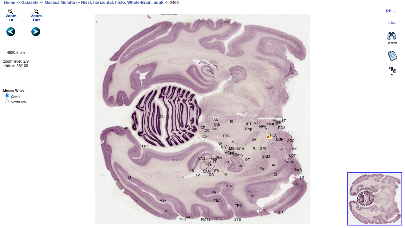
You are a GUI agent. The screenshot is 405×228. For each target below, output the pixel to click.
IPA (213, 192)
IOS (183, 219)
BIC (224, 146)
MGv (235, 154)
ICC (206, 130)
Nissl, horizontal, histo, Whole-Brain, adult (122, 2)
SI (281, 149)
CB (162, 116)
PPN (240, 149)
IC (255, 148)
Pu (261, 168)
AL (269, 137)
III (231, 121)
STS (237, 219)
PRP (291, 162)
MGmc (234, 148)
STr (216, 171)
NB (220, 144)
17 (136, 200)
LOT (292, 155)
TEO (218, 219)
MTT (257, 123)
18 (175, 160)
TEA (217, 200)
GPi (263, 148)
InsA (298, 169)
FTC (226, 136)
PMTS (206, 219)
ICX (204, 137)
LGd (238, 166)
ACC (291, 140)
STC (281, 212)
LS (302, 178)
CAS (201, 158)
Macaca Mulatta (60, 2)
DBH (280, 139)
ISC (295, 149)
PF (268, 124)
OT (247, 160)
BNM (266, 156)
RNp (248, 129)
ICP (202, 128)
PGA (228, 186)
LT (284, 121)
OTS (145, 146)
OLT (290, 150)
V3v (163, 200)
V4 (188, 217)
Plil (226, 162)
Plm (219, 158)
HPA (262, 126)
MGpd (229, 153)
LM (231, 142)
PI (252, 197)
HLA (273, 135)
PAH (278, 122)
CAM (206, 171)
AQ (216, 119)
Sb (254, 139)
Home (9, 2)
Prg (240, 155)
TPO (238, 205)
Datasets (30, 2)
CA (211, 174)
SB (206, 162)
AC (273, 165)
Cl (275, 174)
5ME (215, 129)
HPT (248, 124)
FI (214, 162)
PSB (213, 160)
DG (211, 165)
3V (274, 120)
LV (198, 175)
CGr (217, 124)
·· (390, 22)
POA (281, 128)
